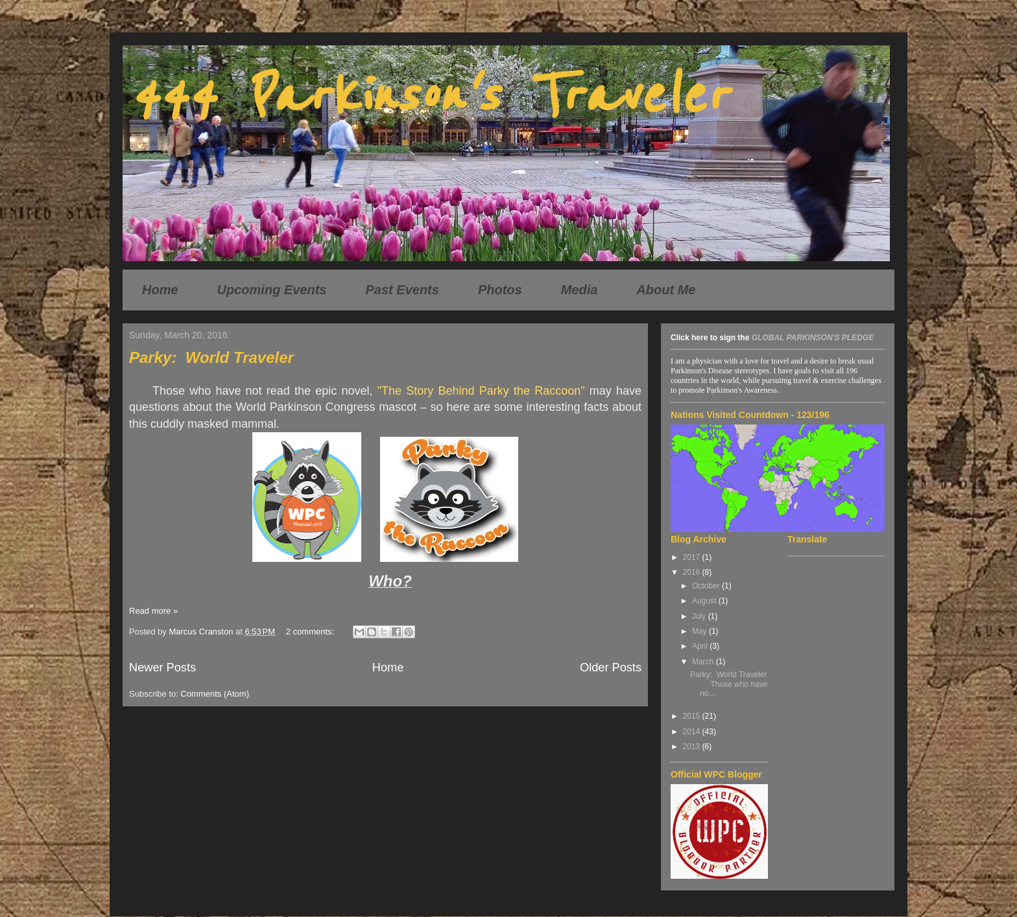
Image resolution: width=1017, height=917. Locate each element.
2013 (692, 746)
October (707, 585)
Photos (500, 290)
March (704, 661)
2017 (692, 557)
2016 (692, 572)
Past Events (402, 290)
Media (579, 290)
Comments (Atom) (215, 694)
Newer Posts (162, 667)
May (700, 631)
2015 (692, 716)
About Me (665, 290)
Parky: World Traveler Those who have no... (729, 684)
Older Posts (610, 667)
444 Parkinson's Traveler (428, 96)
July (700, 616)
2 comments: (311, 631)
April (701, 646)
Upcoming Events (272, 290)
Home (160, 290)
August (705, 600)
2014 (692, 731)
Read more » (153, 611)
